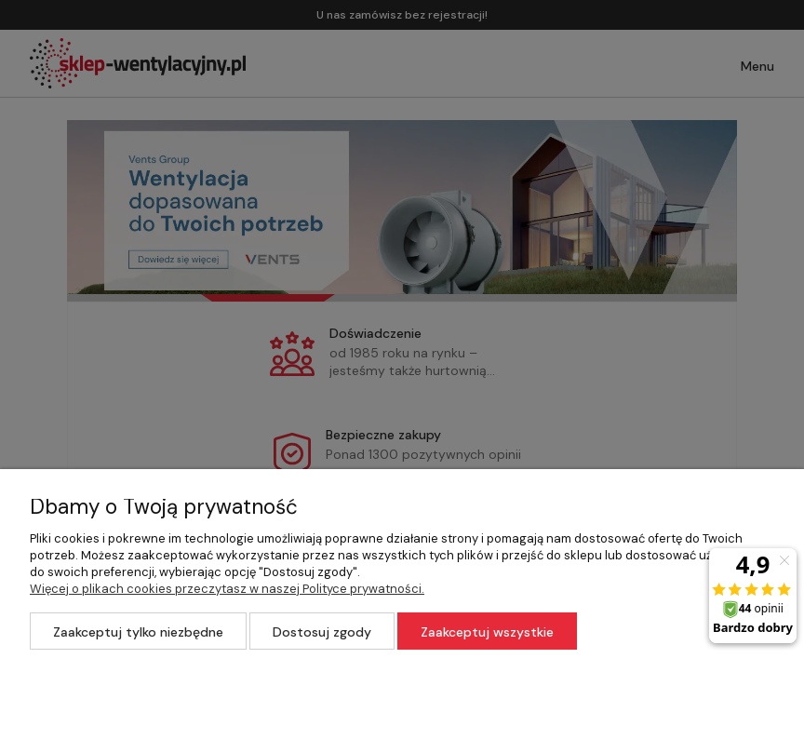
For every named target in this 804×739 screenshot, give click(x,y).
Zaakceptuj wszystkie (487, 632)
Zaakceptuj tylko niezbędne (138, 632)
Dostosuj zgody (322, 632)
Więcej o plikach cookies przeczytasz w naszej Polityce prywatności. (227, 589)
